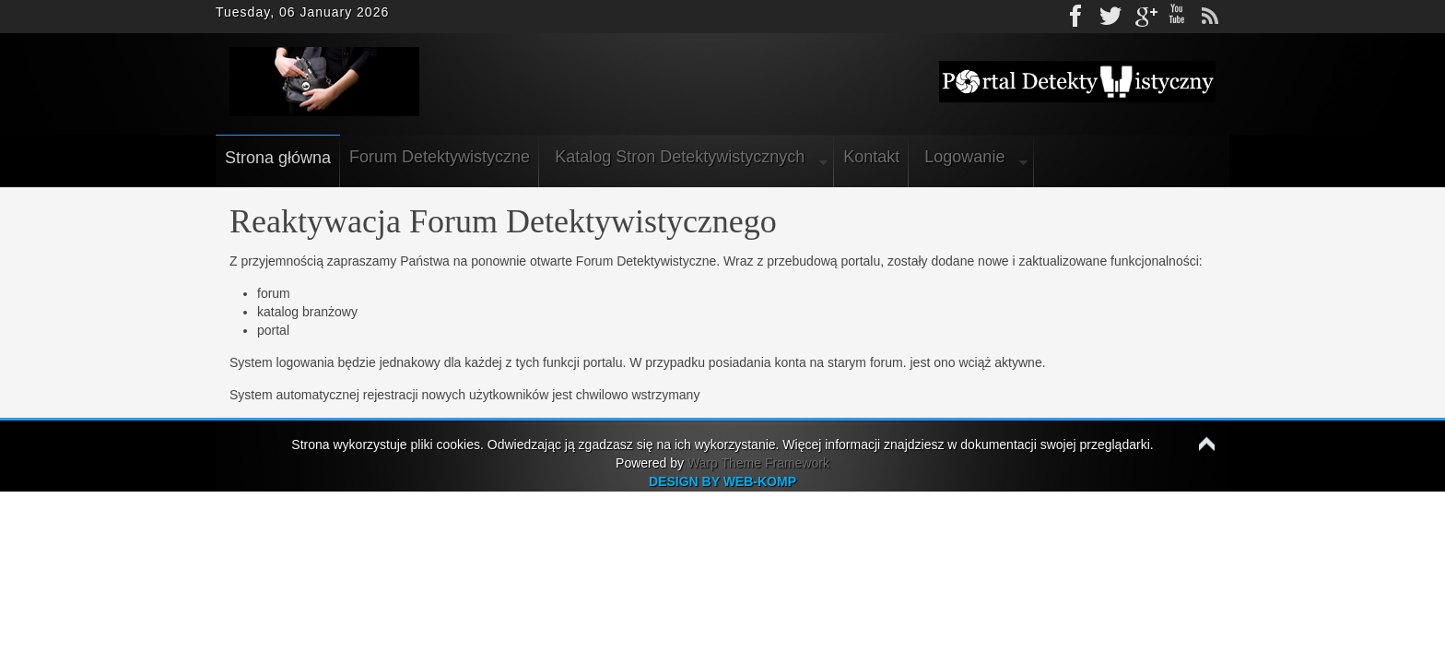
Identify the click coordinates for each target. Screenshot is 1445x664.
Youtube (1177, 16)
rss (1210, 16)
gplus (1143, 16)
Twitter (1110, 16)
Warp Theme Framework (758, 463)
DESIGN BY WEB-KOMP (722, 481)
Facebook (1077, 16)
